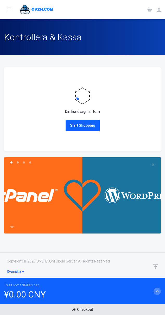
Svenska (16, 272)
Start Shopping (82, 125)
